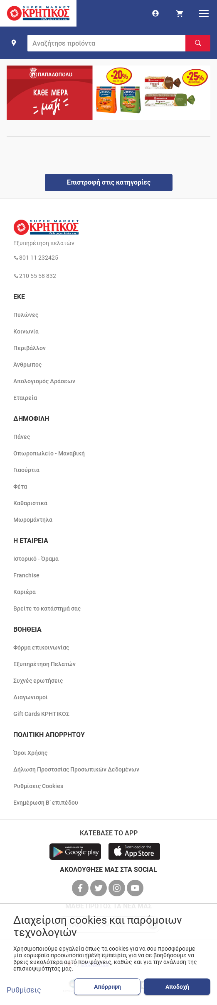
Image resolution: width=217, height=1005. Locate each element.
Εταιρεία (25, 397)
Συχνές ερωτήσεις (38, 680)
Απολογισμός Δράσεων (44, 381)
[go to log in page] (155, 13)
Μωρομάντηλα (32, 519)
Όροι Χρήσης (30, 752)
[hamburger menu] (203, 13)
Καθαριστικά (30, 503)
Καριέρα (24, 592)
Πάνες (21, 436)
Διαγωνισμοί (30, 697)
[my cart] (179, 13)
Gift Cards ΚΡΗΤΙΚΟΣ (41, 714)
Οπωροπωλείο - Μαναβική (49, 453)
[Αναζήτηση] (197, 43)
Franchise (26, 575)
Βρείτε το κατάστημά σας (47, 608)
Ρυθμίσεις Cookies (38, 786)
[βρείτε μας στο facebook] (81, 888)
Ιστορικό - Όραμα (36, 558)
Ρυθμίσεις (24, 990)
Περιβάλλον (29, 348)
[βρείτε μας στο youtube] (136, 888)
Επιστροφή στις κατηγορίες (108, 182)
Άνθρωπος (27, 364)
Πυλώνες (25, 314)
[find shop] (14, 42)
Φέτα (20, 486)
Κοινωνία (26, 331)
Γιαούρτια (26, 470)
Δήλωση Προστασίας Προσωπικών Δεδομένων (76, 769)
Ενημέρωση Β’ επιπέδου (45, 802)
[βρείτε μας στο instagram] (117, 888)
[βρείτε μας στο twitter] (99, 888)
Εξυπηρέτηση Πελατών (44, 664)
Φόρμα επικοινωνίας (41, 647)
